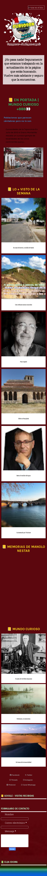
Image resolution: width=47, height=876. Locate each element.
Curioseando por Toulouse (23, 533)
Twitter (28, 775)
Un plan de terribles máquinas (23, 679)
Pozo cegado (23, 362)
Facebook (14, 775)
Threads (13, 780)
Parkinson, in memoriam (23, 719)
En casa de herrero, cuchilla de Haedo (23, 248)
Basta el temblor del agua (24, 476)
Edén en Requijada (23, 419)
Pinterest (11, 785)
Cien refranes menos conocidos (23, 305)
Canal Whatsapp (28, 785)
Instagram (28, 780)
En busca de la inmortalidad (23, 762)
